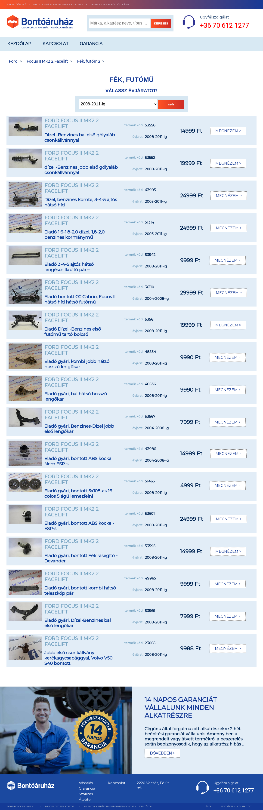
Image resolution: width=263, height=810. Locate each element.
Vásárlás (86, 783)
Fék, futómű (88, 61)
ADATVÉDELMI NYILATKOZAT (236, 806)
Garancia (91, 43)
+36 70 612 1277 (224, 25)
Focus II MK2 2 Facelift (47, 61)
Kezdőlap (19, 43)
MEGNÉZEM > (228, 131)
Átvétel (85, 799)
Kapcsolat (55, 43)
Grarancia (87, 788)
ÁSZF (208, 806)
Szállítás (86, 794)
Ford (13, 61)
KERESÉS (161, 23)
